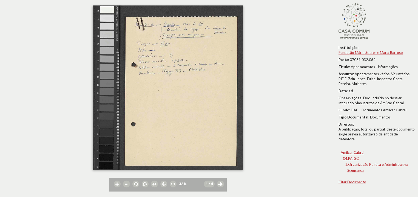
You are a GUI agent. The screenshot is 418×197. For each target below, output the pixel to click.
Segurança (355, 170)
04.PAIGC (351, 158)
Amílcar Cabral (352, 152)
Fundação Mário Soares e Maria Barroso (371, 52)
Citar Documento (352, 182)
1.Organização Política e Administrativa (376, 164)
